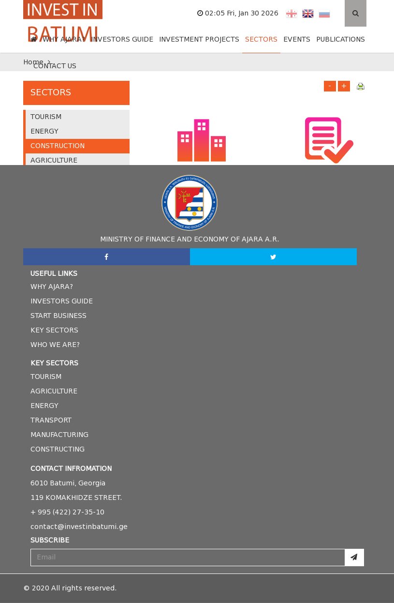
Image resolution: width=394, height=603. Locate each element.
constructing (57, 449)
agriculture (53, 391)
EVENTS (296, 39)
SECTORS (261, 39)
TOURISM (45, 117)
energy (44, 406)
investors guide (61, 301)
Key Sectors (54, 330)
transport (51, 420)
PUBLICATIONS (340, 39)
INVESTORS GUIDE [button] (122, 39)
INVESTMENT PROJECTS (199, 39)
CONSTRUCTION (57, 146)
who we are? (55, 345)
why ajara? (51, 287)
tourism (45, 377)
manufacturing (59, 435)
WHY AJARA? (64, 39)
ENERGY (44, 131)
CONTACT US (54, 66)
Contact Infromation (71, 469)
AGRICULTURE (53, 160)
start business (58, 316)
